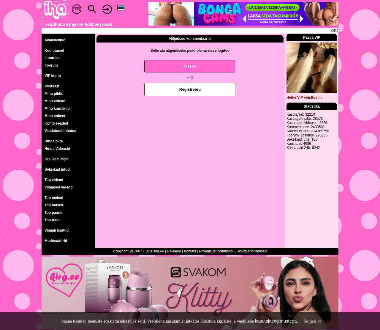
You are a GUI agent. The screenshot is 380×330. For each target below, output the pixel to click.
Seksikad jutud (57, 169)
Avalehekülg (55, 40)
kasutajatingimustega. (276, 320)
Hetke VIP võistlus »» (304, 97)
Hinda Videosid (57, 149)
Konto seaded (56, 123)
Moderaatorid (56, 241)
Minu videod (55, 101)
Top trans (53, 220)
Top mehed (54, 198)
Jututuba (52, 58)
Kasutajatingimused (251, 251)
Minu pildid (54, 94)
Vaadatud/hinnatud (60, 131)
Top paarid (53, 212)
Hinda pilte (54, 141)
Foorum (51, 65)
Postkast (52, 86)
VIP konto (53, 76)
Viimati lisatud (57, 230)
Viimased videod (58, 187)
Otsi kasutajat (56, 159)
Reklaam (174, 251)
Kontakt (190, 251)
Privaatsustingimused (216, 251)
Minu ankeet (55, 116)
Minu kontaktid (57, 108)
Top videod (54, 180)
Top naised (54, 205)
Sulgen (312, 321)
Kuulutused (54, 50)
